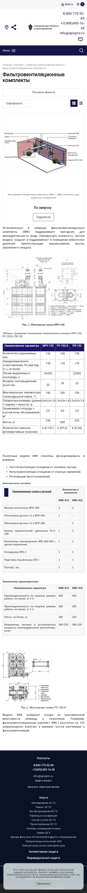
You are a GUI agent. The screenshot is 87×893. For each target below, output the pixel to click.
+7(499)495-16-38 (43, 769)
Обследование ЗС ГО (43, 803)
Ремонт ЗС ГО (44, 807)
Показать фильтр (43, 92)
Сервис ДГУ (43, 832)
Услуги (43, 797)
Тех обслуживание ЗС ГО (43, 811)
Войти (67, 4)
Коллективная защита (43, 851)
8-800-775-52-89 (43, 765)
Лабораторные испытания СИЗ (43, 841)
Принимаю (43, 883)
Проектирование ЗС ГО (43, 824)
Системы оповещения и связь (43, 828)
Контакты (43, 758)
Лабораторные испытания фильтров (43, 845)
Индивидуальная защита (43, 858)
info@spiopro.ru (43, 776)
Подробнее (43, 217)
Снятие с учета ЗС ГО (43, 820)
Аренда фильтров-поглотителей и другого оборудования (43, 837)
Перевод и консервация (43, 815)
